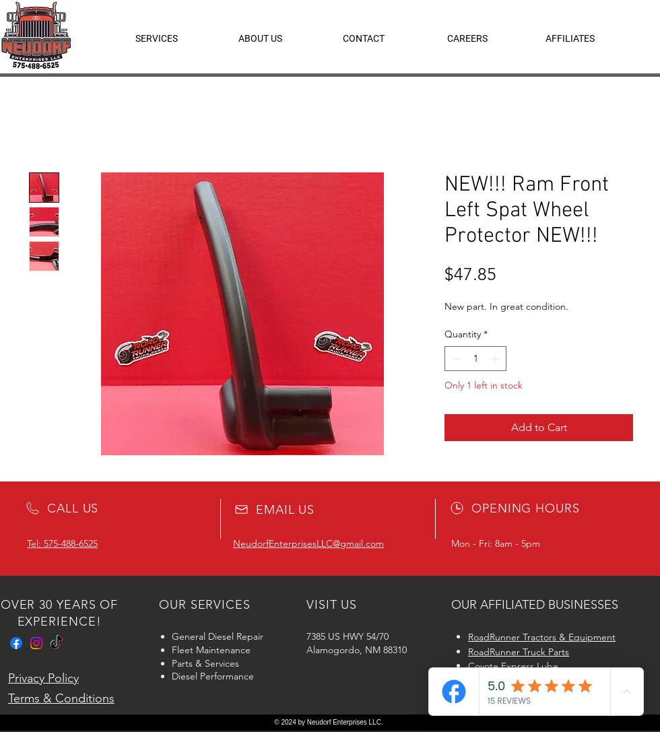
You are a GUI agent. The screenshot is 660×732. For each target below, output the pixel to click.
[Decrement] (455, 358)
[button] (570, 38)
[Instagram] (36, 643)
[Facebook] (16, 643)
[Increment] (496, 358)
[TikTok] (56, 643)
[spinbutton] (475, 358)
